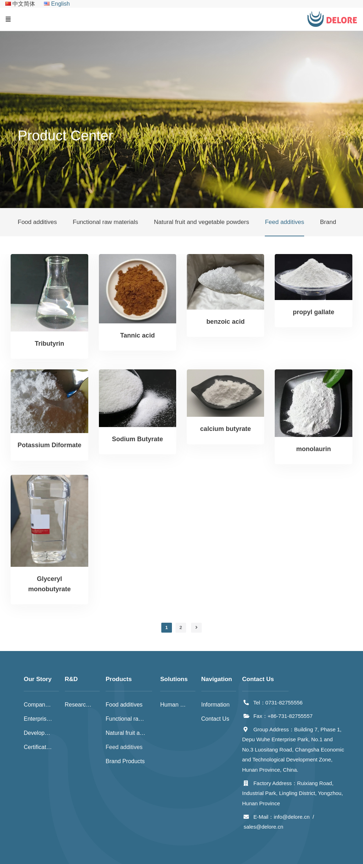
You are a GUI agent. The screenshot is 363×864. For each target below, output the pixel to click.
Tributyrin (49, 343)
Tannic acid (137, 335)
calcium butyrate (225, 428)
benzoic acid (225, 321)
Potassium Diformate (49, 445)
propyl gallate (313, 312)
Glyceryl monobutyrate (49, 584)
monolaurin (313, 449)
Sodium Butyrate (137, 439)
